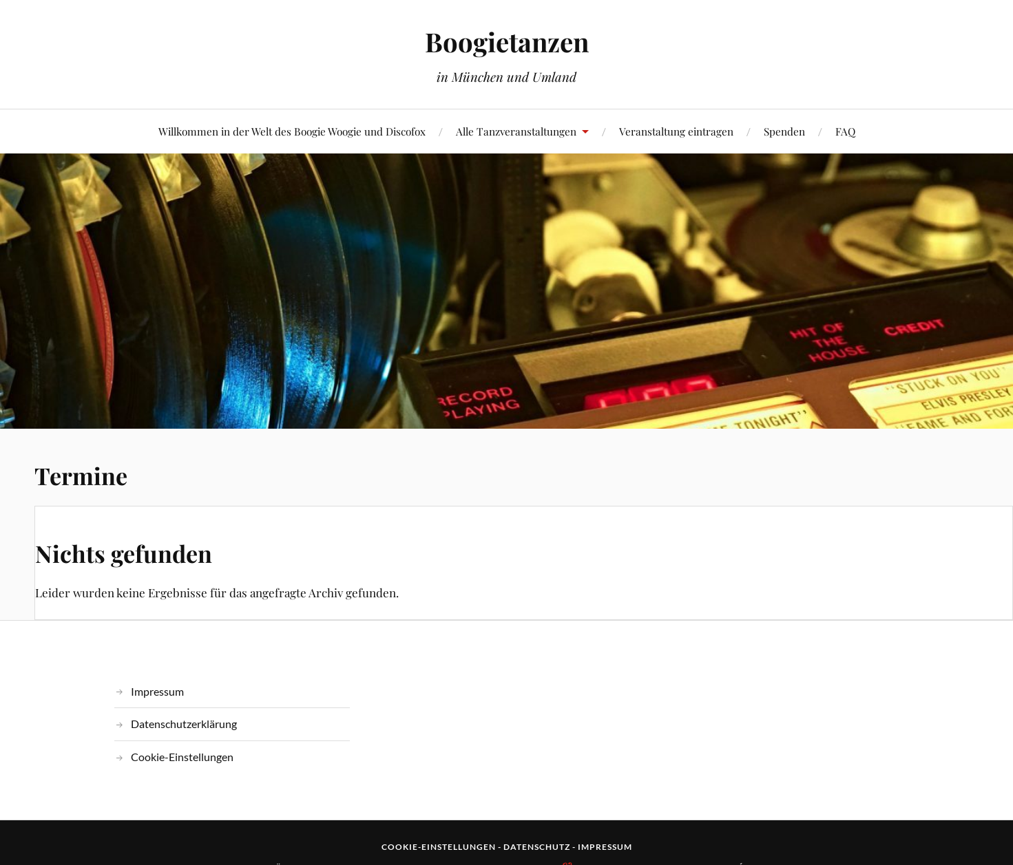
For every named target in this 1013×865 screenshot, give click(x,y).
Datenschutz (536, 847)
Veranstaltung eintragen (676, 131)
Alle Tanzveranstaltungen (516, 131)
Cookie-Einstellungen (182, 756)
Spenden (784, 131)
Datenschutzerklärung (184, 723)
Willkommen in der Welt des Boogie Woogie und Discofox (292, 131)
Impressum (157, 691)
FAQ (845, 131)
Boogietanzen (507, 41)
